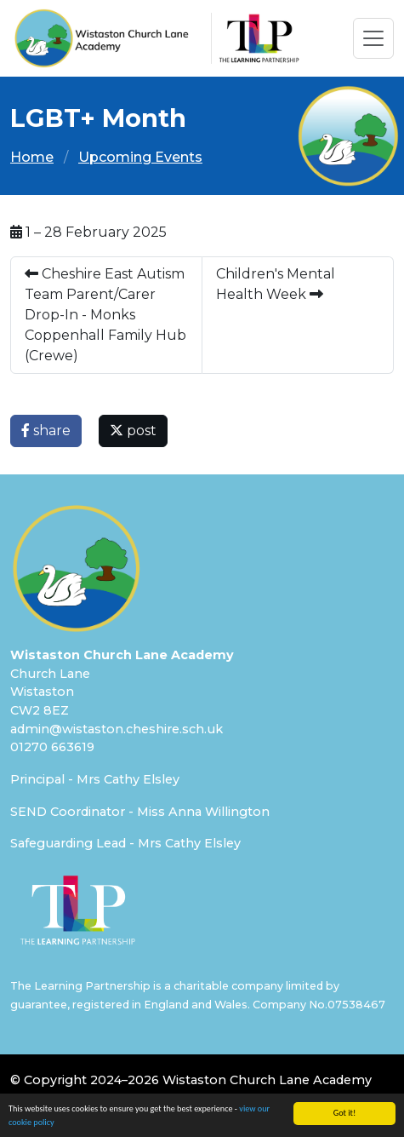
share (46, 430)
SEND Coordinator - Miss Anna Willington (140, 811)
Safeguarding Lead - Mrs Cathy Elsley (125, 843)
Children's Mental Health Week (275, 284)
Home (32, 157)
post (133, 430)
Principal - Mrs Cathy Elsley (94, 779)
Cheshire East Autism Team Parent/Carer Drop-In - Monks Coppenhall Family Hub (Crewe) (105, 315)
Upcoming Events (140, 157)
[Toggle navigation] (373, 38)
